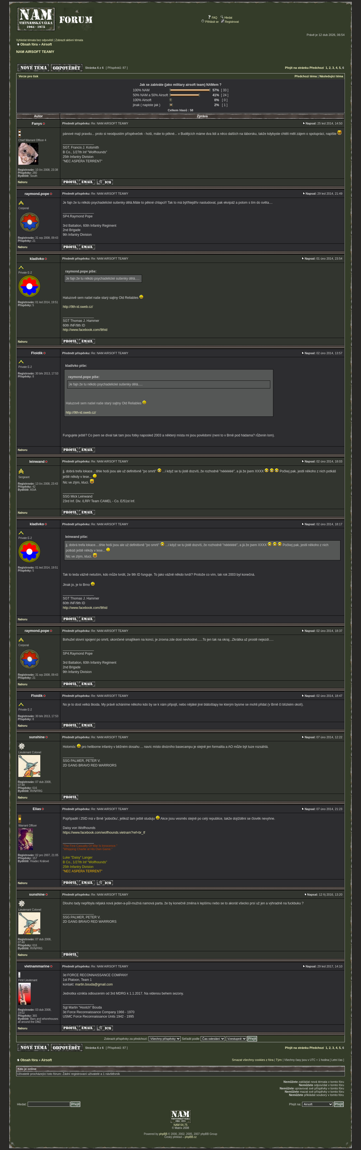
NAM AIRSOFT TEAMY (35, 52)
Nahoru (22, 182)
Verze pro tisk (28, 76)
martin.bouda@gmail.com (94, 984)
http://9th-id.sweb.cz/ (78, 307)
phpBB (163, 1133)
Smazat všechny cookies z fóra (253, 1059)
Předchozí (316, 67)
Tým (279, 1059)
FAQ (212, 17)
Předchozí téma (306, 76)
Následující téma (331, 76)
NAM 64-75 (180, 1124)
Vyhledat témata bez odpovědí (34, 40)
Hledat (226, 17)
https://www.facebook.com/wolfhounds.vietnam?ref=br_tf (104, 832)
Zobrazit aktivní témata (69, 40)
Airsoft (46, 44)
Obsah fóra (29, 44)
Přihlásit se (210, 21)
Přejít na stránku (297, 67)
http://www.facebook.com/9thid (85, 330)
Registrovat (230, 21)
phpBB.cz (191, 1136)
